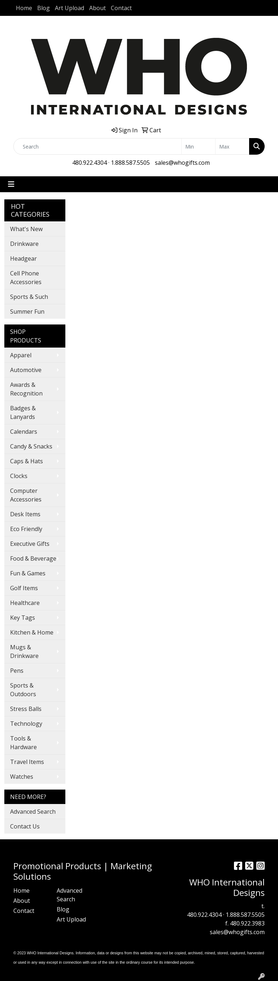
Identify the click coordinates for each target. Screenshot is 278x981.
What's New (26, 229)
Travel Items (27, 762)
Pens (16, 671)
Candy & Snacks (31, 446)
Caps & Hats (26, 461)
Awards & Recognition (26, 389)
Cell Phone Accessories (26, 277)
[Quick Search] (97, 146)
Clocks (18, 476)
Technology (26, 724)
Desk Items (25, 514)
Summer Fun (27, 311)
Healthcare (25, 603)
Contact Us (25, 826)
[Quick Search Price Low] (198, 146)
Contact (121, 8)
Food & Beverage (33, 558)
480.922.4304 (89, 163)
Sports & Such (29, 297)
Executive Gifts (29, 544)
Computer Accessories (26, 495)
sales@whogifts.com (182, 163)
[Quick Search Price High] (232, 146)
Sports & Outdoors (23, 689)
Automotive (26, 370)
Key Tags (22, 618)
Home (24, 8)
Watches (21, 777)
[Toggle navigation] (11, 184)
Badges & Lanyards (23, 412)
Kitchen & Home (31, 632)
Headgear (23, 258)
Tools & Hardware (23, 742)
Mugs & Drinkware (24, 651)
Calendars (23, 432)
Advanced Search (33, 812)
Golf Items (24, 588)
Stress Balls (26, 709)
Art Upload (69, 8)
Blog (43, 8)
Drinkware (24, 244)
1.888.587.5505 (130, 163)
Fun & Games (27, 573)
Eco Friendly (26, 529)
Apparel (20, 355)
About (97, 8)
